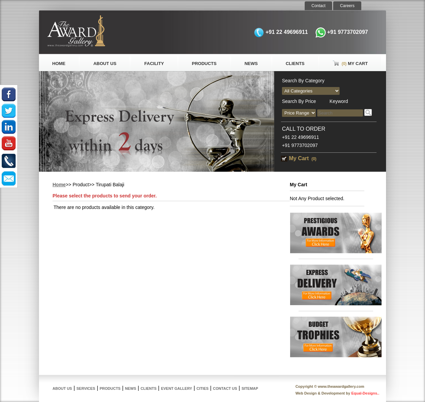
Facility (154, 63)
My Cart (350, 63)
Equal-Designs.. (365, 393)
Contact (318, 5)
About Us (104, 63)
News (251, 63)
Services (86, 388)
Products (204, 63)
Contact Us (225, 388)
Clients (295, 63)
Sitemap (250, 388)
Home (58, 63)
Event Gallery (176, 388)
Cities (202, 388)
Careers (347, 5)
